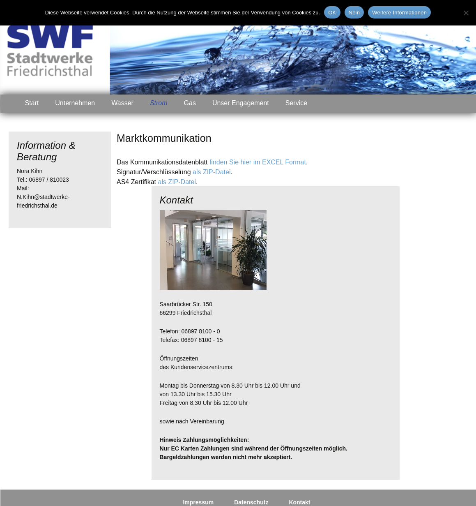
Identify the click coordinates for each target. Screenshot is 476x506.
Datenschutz (251, 502)
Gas (190, 102)
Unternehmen (75, 102)
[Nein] (466, 13)
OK (332, 12)
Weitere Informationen (399, 12)
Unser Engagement (240, 102)
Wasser (122, 102)
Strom (159, 102)
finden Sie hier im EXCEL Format (257, 162)
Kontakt (299, 502)
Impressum (198, 502)
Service (296, 102)
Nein (354, 12)
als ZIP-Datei (211, 172)
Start (32, 102)
